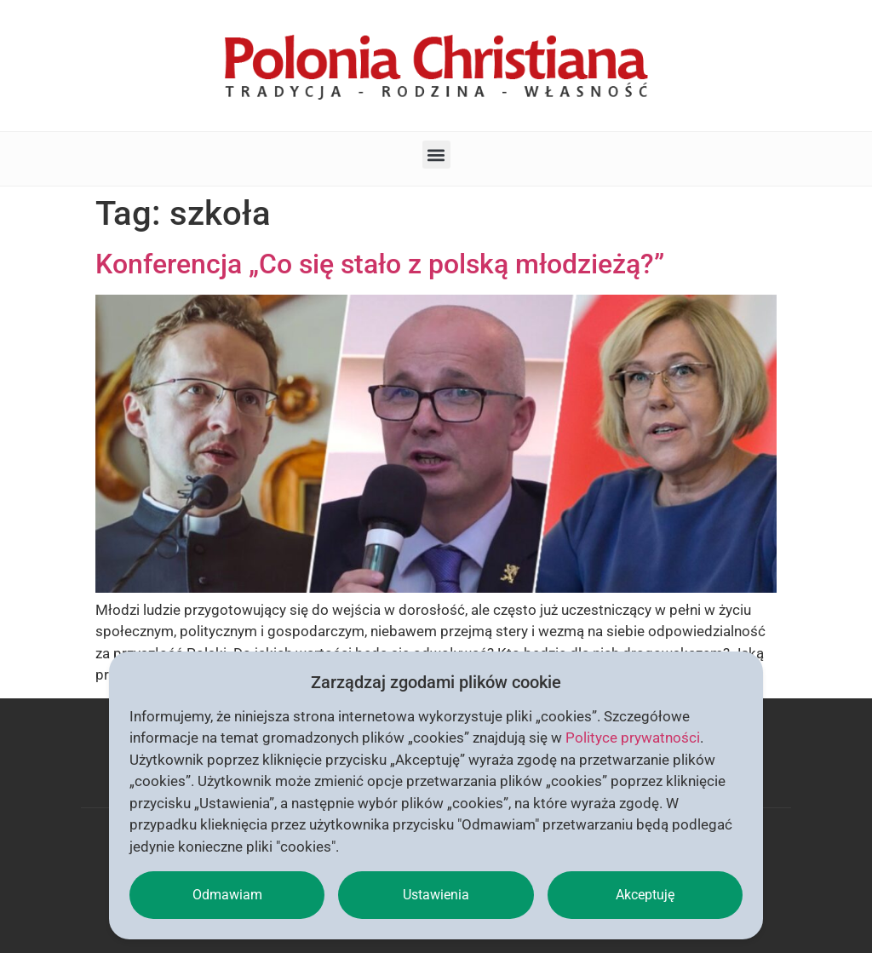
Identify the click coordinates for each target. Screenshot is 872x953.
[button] (436, 155)
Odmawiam (227, 895)
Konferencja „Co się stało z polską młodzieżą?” (379, 264)
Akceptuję (645, 895)
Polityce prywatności (632, 737)
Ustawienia (436, 895)
